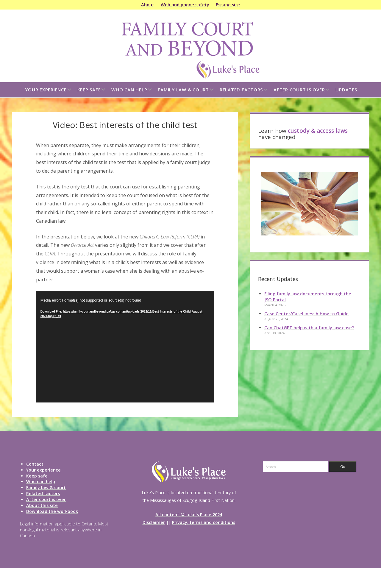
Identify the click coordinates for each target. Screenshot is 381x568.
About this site (42, 505)
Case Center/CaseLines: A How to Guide (306, 313)
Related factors (241, 90)
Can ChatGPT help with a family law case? (309, 327)
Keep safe (89, 90)
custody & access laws (318, 131)
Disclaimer (154, 522)
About (147, 4)
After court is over (299, 90)
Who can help (129, 90)
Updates (346, 90)
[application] (125, 346)
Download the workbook (52, 511)
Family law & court (183, 90)
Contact (34, 464)
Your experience (45, 90)
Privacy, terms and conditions (203, 522)
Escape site (228, 4)
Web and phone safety (185, 4)
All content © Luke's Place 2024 (188, 514)
